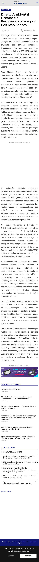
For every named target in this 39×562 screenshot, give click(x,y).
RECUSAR (11, 556)
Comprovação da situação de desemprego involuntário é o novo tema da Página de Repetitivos (18, 417)
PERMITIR (28, 556)
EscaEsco (19, 543)
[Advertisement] (19, 164)
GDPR (29, 551)
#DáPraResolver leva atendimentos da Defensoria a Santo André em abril (16, 398)
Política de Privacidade (8, 542)
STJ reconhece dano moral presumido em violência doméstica (18, 407)
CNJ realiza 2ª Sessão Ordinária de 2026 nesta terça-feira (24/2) (17, 428)
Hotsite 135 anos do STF (10, 389)
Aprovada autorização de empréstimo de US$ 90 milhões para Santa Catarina (18, 438)
